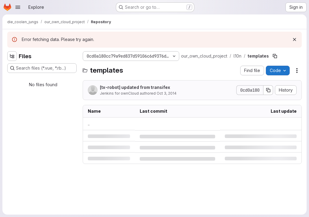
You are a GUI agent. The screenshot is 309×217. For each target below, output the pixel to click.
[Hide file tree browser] (12, 56)
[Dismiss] (294, 39)
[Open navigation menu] (18, 7)
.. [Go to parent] (89, 123)
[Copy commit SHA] (268, 90)
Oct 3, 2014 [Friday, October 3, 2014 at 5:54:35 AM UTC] (167, 93)
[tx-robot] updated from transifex (135, 87)
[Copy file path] (275, 56)
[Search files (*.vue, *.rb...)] (42, 68)
